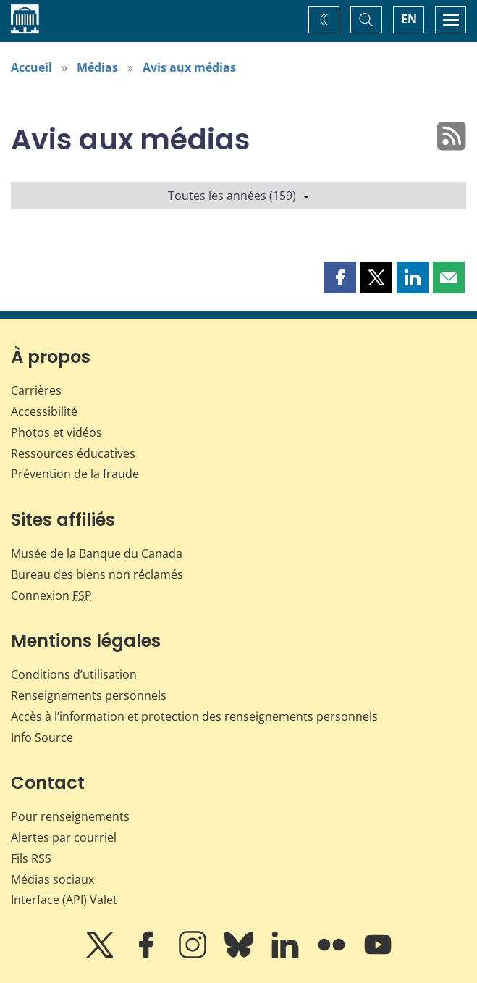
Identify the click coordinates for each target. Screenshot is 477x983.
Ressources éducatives (73, 453)
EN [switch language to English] (409, 19)
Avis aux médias (189, 67)
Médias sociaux (52, 879)
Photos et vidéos (56, 432)
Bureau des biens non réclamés (97, 574)
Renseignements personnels (88, 695)
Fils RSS (31, 858)
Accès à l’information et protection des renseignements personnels (194, 716)
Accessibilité (44, 411)
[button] (340, 277)
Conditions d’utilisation (74, 674)
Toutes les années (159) (238, 196)
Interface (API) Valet (64, 900)
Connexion (51, 595)
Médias (97, 67)
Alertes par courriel (64, 837)
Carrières (36, 390)
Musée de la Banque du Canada (96, 553)
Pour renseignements (70, 816)
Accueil (31, 67)
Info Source (42, 737)
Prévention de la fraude (75, 474)
